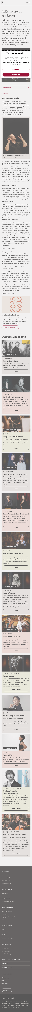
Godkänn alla (16, 74)
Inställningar (16, 69)
